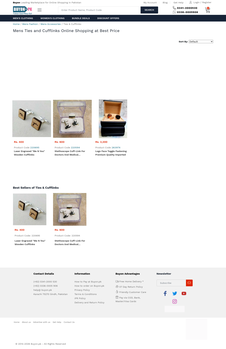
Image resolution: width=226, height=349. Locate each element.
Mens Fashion (30, 24)
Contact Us (69, 322)
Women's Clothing (52, 18)
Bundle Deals (81, 18)
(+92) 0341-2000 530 (45, 281)
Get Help (178, 2)
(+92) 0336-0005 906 (46, 285)
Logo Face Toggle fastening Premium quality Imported (111, 153)
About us (26, 322)
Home (16, 24)
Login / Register (202, 2)
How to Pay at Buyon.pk (88, 281)
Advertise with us (41, 322)
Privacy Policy (82, 290)
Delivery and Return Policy (89, 302)
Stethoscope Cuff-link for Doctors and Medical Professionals (70, 153)
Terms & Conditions (86, 294)
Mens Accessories (51, 24)
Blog (165, 2)
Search (149, 10)
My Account (150, 2)
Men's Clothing (23, 18)
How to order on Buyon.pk (89, 285)
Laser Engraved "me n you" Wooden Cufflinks (29, 153)
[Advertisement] (113, 71)
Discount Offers (108, 18)
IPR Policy (80, 298)
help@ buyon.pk (43, 290)
